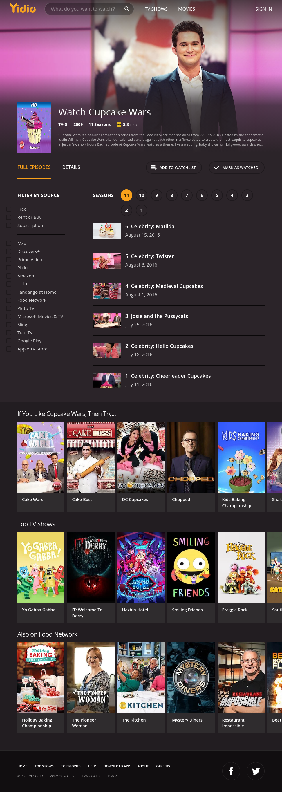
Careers (163, 766)
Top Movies (71, 766)
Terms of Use (91, 776)
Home (22, 766)
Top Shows (44, 766)
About (143, 766)
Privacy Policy (62, 776)
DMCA (112, 776)
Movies (186, 9)
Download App (117, 766)
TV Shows (156, 9)
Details (71, 167)
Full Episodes (34, 167)
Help (92, 766)
